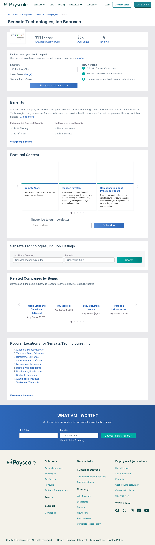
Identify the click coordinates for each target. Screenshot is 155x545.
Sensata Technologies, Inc (47, 15)
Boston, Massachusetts (28, 367)
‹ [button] (17, 185)
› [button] (138, 185)
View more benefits (21, 141)
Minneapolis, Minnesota (28, 364)
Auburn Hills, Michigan (28, 378)
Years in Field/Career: (21, 79)
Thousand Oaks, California (30, 353)
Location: (15, 64)
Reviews (104, 41)
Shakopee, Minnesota (27, 382)
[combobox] (44, 69)
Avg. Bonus (83, 41)
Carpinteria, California (27, 357)
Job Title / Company (24, 255)
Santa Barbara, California (29, 360)
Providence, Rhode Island (29, 371)
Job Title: (24, 430)
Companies (27, 15)
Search (129, 259)
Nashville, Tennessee (27, 375)
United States (12, 15)
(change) (28, 74)
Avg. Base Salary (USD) (47, 41)
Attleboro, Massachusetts (30, 349)
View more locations (22, 395)
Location (69, 255)
